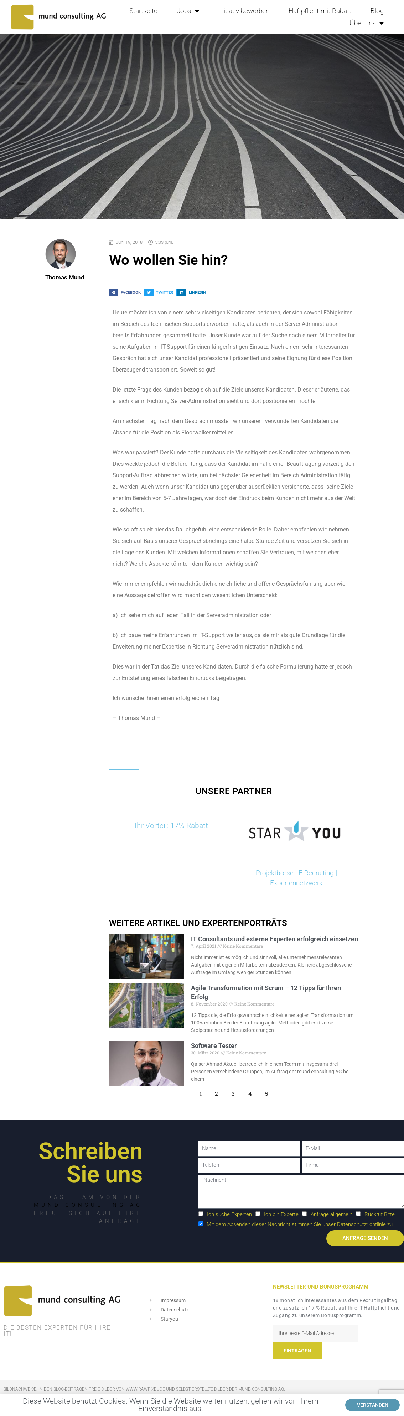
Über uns (366, 23)
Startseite (143, 11)
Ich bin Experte (281, 1214)
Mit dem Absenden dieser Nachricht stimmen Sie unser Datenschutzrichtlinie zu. (300, 1224)
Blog (377, 11)
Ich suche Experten (229, 1214)
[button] (126, 292)
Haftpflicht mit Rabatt (320, 11)
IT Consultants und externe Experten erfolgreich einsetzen (274, 939)
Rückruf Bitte (379, 1214)
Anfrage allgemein (331, 1214)
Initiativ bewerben (243, 11)
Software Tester (214, 1045)
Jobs (188, 11)
